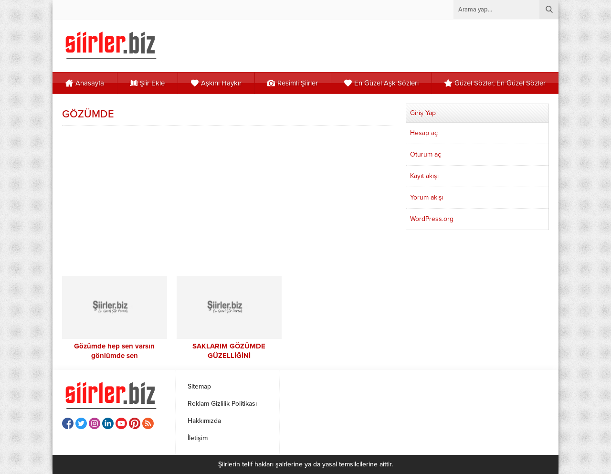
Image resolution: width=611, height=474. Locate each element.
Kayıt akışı (424, 176)
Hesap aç (424, 133)
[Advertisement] (229, 199)
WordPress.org (431, 219)
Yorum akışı (426, 197)
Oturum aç (425, 154)
